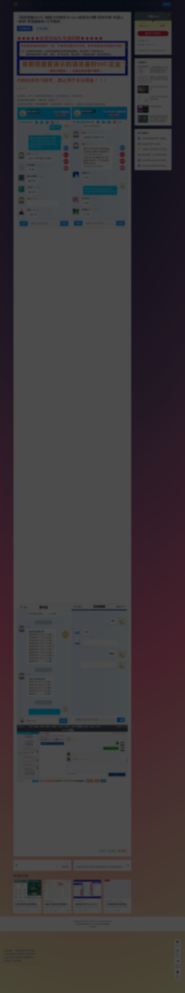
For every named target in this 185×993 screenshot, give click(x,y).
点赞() (122, 913)
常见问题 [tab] (41, 28)
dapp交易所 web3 (150, 143)
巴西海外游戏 (156, 106)
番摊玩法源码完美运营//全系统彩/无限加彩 (159, 79)
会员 (144, 23)
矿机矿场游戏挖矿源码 (159, 87)
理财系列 (30, 963)
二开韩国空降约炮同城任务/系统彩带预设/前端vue (117, 967)
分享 (103, 913)
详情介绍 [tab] (24, 28)
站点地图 (92, 988)
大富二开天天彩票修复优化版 (159, 97)
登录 (166, 4)
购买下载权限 (153, 33)
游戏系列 (109, 963)
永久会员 (162, 23)
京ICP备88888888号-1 (83, 985)
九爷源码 (91, 983)
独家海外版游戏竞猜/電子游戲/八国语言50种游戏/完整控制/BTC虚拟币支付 (159, 120)
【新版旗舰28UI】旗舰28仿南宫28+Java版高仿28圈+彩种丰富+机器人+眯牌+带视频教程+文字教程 (159, 72)
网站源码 (119, 963)
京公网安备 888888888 (101, 985)
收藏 (112, 913)
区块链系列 (20, 963)
